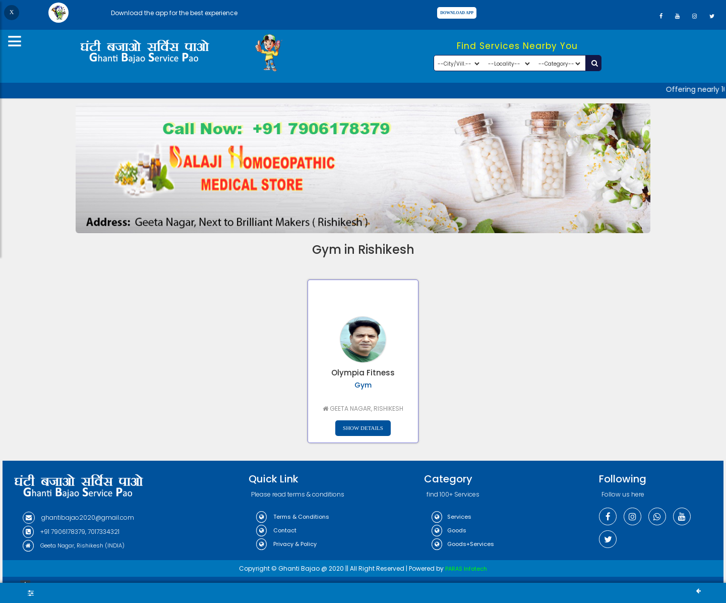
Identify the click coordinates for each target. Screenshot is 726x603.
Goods (449, 530)
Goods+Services (463, 544)
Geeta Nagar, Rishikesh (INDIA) (74, 545)
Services (451, 517)
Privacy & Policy (286, 544)
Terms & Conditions (292, 517)
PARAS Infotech (466, 569)
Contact (276, 530)
